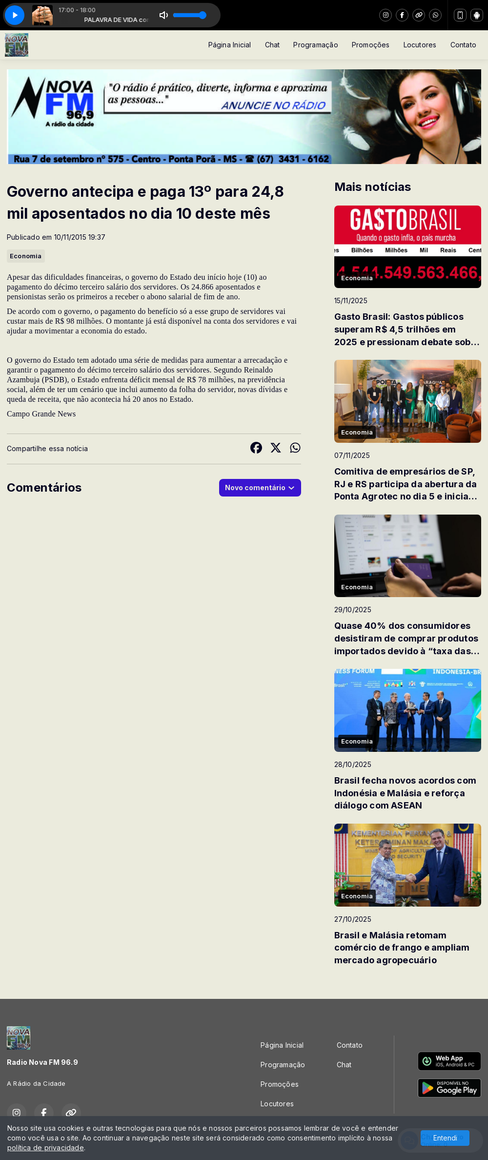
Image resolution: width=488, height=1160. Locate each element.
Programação (315, 45)
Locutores (420, 45)
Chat (272, 45)
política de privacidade (45, 1147)
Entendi (445, 1138)
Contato (463, 45)
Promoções (371, 45)
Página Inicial (229, 45)
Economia (26, 256)
